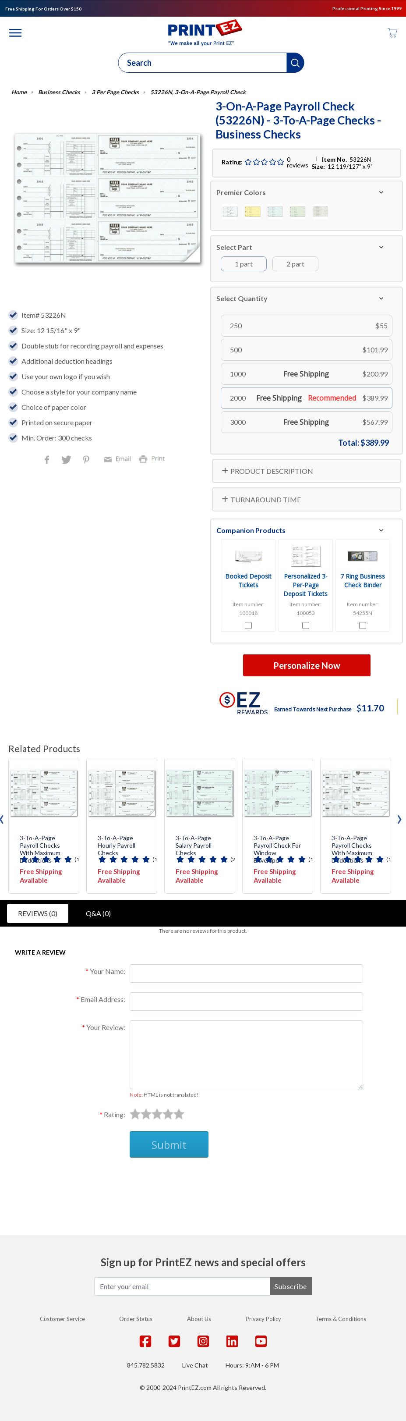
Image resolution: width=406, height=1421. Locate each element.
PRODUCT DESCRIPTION (271, 471)
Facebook (48, 460)
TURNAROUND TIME (265, 499)
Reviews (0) (37, 913)
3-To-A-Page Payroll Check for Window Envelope (277, 849)
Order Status (135, 1318)
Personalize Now (306, 665)
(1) (77, 859)
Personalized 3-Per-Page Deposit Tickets (305, 585)
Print (153, 458)
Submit (169, 1144)
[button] (295, 63)
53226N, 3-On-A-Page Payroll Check (198, 92)
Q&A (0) (98, 913)
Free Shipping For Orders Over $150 (43, 8)
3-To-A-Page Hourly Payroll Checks (116, 845)
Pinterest (86, 460)
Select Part (234, 247)
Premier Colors (241, 192)
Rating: (114, 1114)
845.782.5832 (146, 1365)
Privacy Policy (263, 1318)
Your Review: (105, 1027)
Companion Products (251, 530)
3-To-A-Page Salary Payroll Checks (194, 845)
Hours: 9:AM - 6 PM (252, 1365)
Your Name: (107, 971)
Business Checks (59, 92)
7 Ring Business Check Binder (362, 580)
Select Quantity (242, 298)
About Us (199, 1318)
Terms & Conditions (340, 1318)
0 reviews (297, 162)
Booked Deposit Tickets (248, 580)
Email (118, 458)
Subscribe (291, 1286)
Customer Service (62, 1318)
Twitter (67, 460)
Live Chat (195, 1365)
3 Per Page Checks (115, 92)
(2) (233, 859)
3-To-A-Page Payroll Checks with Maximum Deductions (40, 849)
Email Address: (103, 999)
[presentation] (399, 817)
